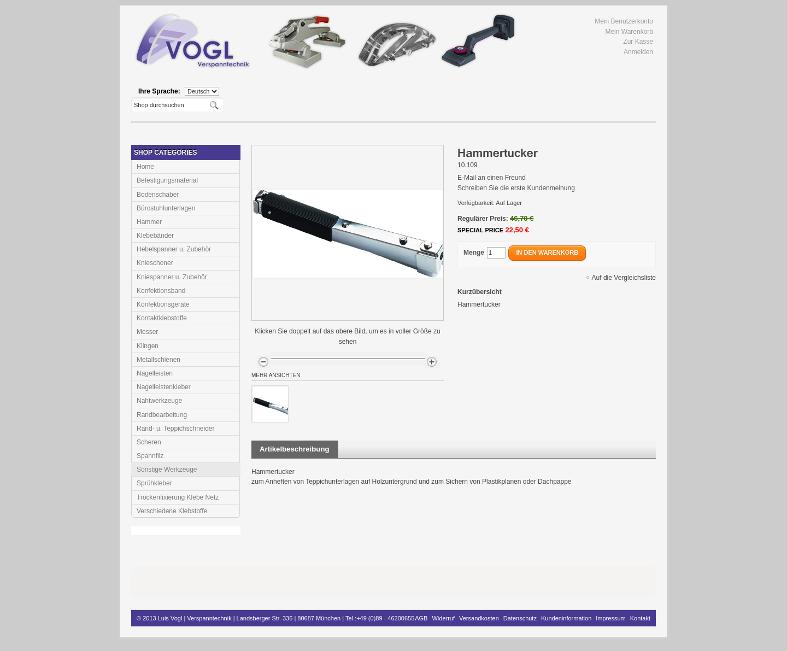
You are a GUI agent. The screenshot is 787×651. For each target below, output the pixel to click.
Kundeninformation (566, 618)
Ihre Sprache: (159, 91)
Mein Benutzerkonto (624, 21)
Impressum (610, 618)
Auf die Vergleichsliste (624, 277)
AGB (421, 618)
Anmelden (638, 52)
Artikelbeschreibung (295, 449)
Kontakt (640, 618)
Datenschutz (520, 618)
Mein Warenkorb (629, 32)
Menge (473, 252)
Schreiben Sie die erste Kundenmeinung (516, 188)
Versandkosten (479, 618)
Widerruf (443, 618)
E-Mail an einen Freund (491, 177)
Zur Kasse (638, 41)
